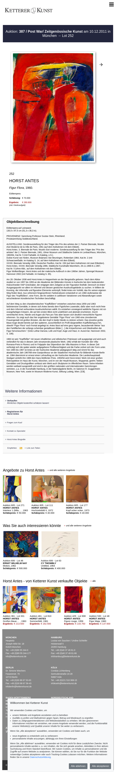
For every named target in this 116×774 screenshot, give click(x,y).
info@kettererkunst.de (16, 656)
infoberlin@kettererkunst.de (18, 686)
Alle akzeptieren (100, 766)
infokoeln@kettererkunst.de (64, 683)
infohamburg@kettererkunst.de (65, 656)
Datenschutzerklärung (40, 757)
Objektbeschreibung (23, 222)
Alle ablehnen (78, 766)
